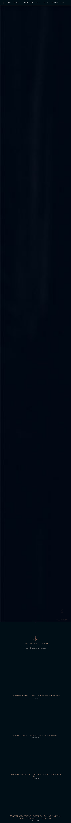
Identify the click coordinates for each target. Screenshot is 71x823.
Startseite (8, 2)
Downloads (55, 2)
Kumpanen (46, 2)
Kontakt (63, 2)
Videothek (38, 2)
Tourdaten (25, 2)
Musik (31, 2)
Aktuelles (16, 2)
